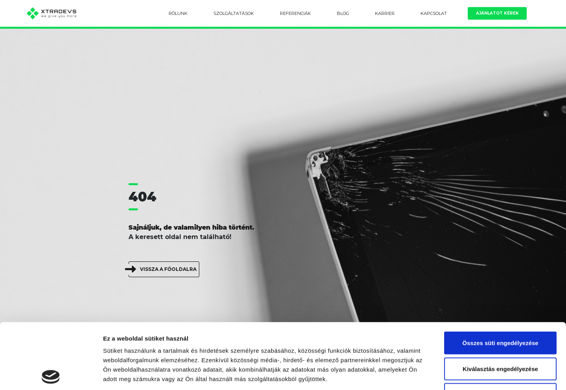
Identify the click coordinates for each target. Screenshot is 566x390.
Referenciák (295, 13)
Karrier (385, 13)
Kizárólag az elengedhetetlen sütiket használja (500, 334)
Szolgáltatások (233, 13)
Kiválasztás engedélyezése (500, 303)
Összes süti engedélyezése (500, 277)
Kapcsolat (434, 13)
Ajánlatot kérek (497, 13)
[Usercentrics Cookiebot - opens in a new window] (51, 375)
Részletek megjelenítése (446, 374)
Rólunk (178, 13)
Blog (343, 13)
